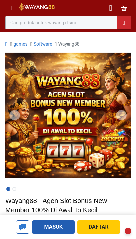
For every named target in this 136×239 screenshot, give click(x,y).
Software (43, 44)
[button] (14, 115)
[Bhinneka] (37, 8)
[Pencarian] (124, 22)
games (20, 44)
